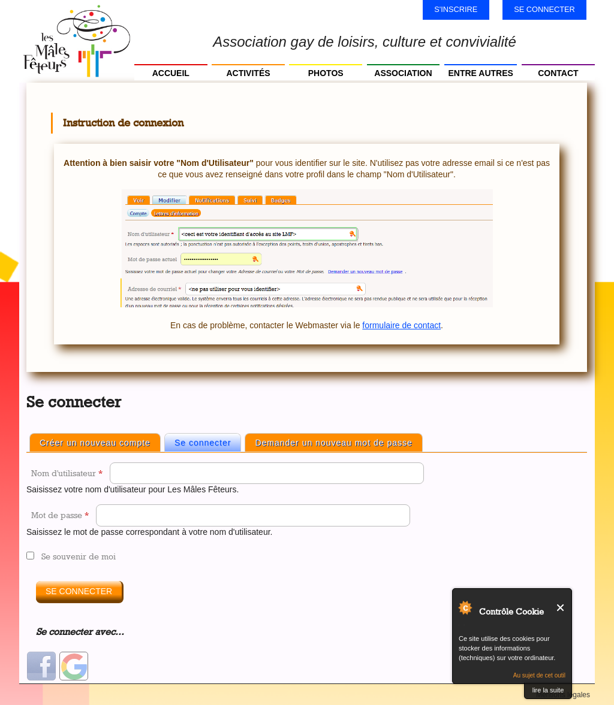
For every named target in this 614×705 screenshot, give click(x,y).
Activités (248, 73)
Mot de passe (60, 515)
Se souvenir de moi (78, 556)
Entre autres (480, 73)
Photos (326, 73)
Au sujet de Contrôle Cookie (465, 607)
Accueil (170, 73)
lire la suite (548, 690)
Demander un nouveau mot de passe (333, 442)
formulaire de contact (401, 325)
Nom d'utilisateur (67, 473)
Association (403, 73)
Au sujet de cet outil (539, 675)
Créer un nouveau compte (95, 442)
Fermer (561, 608)
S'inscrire (455, 9)
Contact (558, 73)
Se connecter (544, 9)
